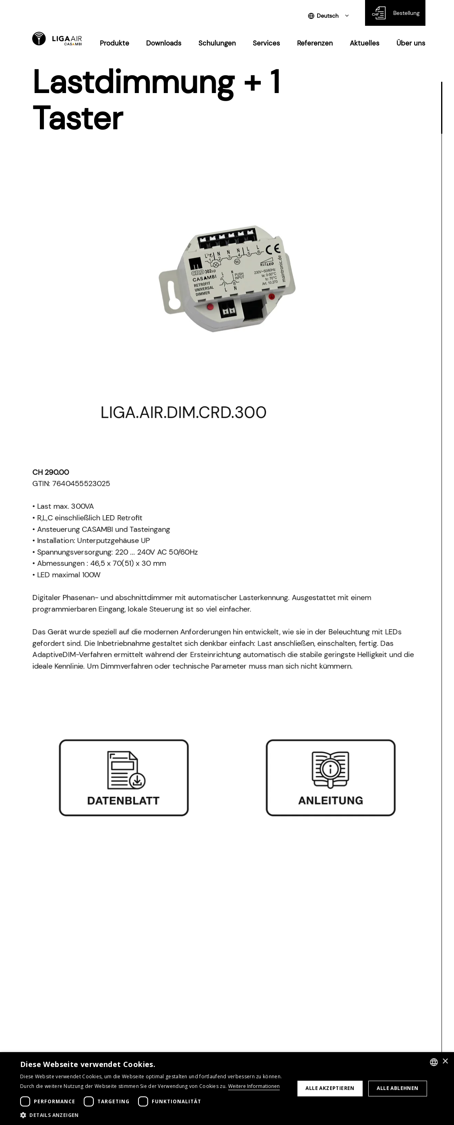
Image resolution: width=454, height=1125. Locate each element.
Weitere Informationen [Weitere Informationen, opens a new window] (254, 1086)
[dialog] (227, 1088)
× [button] (445, 1062)
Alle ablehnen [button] (397, 1088)
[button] (153, 1115)
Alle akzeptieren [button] (329, 1088)
